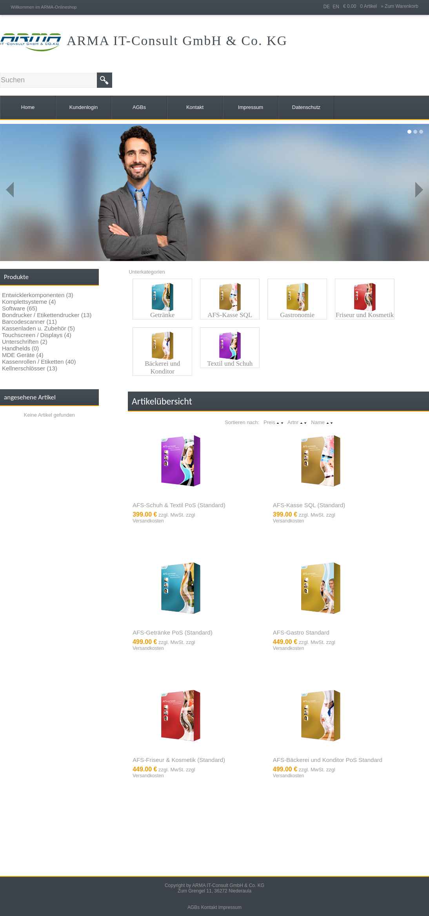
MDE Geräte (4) (23, 355)
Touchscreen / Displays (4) (36, 335)
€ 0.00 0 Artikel (362, 6)
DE (326, 6)
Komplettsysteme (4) (29, 301)
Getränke (162, 315)
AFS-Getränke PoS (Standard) (172, 632)
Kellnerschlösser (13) (29, 368)
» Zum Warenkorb (399, 6)
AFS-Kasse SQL (229, 315)
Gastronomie (297, 315)
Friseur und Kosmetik (365, 315)
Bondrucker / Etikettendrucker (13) (46, 315)
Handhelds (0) (20, 348)
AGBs (193, 907)
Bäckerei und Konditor (162, 367)
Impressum (230, 907)
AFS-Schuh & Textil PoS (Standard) (179, 505)
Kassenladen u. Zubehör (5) (38, 328)
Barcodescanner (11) (29, 321)
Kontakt (209, 907)
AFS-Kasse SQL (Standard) (309, 505)
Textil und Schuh (230, 363)
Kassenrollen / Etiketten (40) (39, 361)
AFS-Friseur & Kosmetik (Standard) (179, 759)
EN (336, 6)
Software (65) (19, 308)
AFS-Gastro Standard (301, 632)
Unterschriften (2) (24, 341)
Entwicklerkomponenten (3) (37, 295)
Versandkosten (148, 521)
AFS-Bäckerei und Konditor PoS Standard (327, 759)
